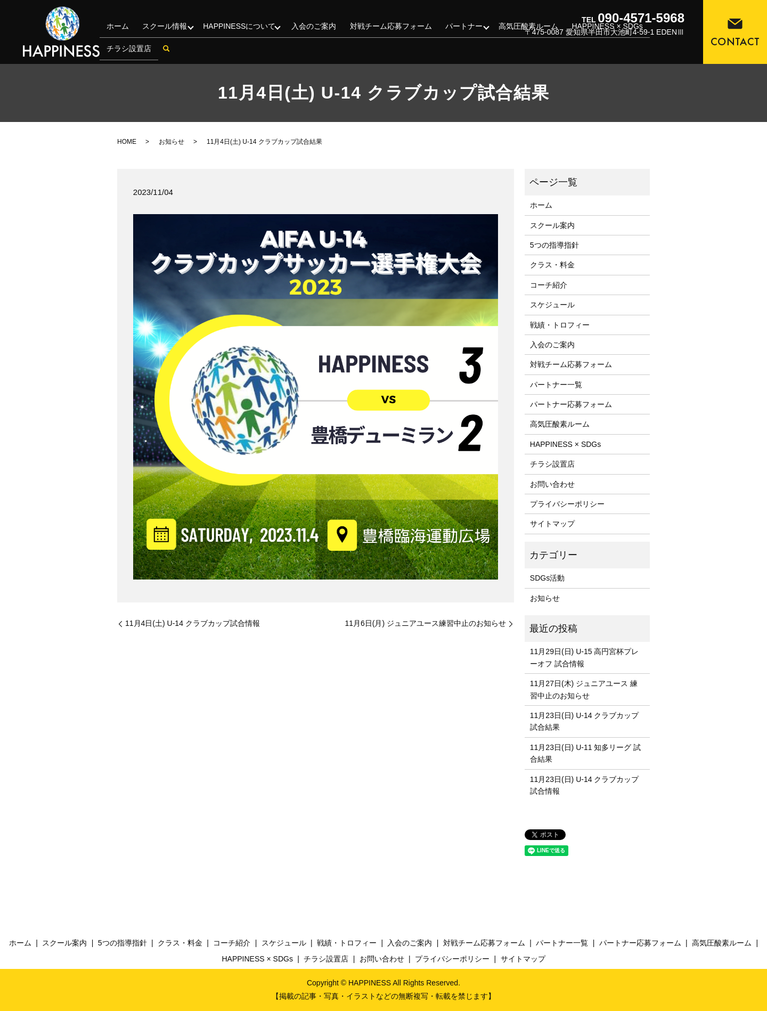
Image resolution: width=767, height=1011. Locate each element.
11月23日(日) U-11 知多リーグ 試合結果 (585, 753)
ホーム (116, 34)
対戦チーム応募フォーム (389, 34)
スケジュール (552, 304)
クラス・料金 (552, 264)
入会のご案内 (313, 34)
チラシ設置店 (127, 51)
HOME (126, 141)
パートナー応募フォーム (571, 404)
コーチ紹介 (548, 285)
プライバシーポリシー (567, 504)
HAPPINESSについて (238, 34)
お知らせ (171, 141)
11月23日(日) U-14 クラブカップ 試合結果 (584, 721)
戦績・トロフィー (560, 325)
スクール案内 (552, 225)
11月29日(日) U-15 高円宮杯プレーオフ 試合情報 (584, 657)
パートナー (460, 34)
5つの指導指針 (554, 245)
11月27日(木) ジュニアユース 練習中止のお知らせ (584, 689)
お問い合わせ (552, 484)
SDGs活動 (547, 578)
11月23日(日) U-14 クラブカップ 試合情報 (584, 785)
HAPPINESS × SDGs (565, 444)
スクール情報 (162, 34)
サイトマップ (552, 523)
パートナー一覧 (556, 384)
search (165, 52)
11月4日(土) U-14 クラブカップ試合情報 (192, 623)
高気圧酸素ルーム (560, 424)
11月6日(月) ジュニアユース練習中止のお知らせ (425, 623)
